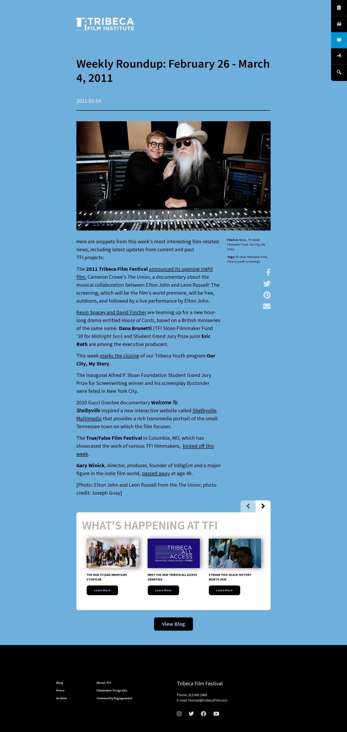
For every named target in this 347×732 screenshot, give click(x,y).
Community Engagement (114, 698)
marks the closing (119, 355)
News (243, 240)
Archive (61, 698)
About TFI (103, 683)
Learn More (102, 590)
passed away (156, 473)
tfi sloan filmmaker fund (251, 257)
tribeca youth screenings (243, 261)
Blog (59, 683)
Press (60, 690)
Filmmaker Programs (111, 690)
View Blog (173, 624)
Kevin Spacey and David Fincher (111, 312)
